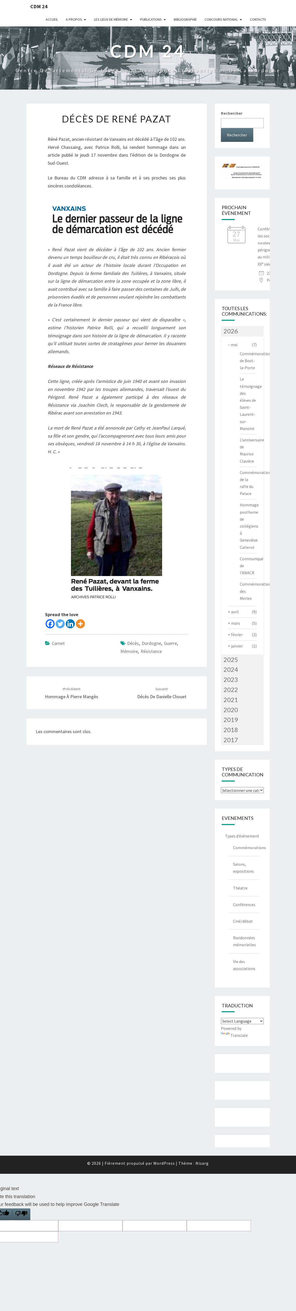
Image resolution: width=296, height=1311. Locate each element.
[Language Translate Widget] (242, 1021)
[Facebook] (50, 623)
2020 (230, 709)
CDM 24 (39, 6)
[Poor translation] (21, 1214)
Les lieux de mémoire (111, 19)
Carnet (58, 643)
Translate (234, 1035)
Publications (151, 19)
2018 (230, 729)
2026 (230, 331)
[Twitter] (60, 623)
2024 (230, 669)
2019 (230, 719)
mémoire (129, 651)
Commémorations (246, 847)
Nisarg (202, 1163)
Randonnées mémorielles (244, 941)
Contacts (258, 19)
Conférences (244, 904)
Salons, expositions (243, 868)
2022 (230, 689)
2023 (230, 679)
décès (133, 643)
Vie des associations (244, 965)
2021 (230, 699)
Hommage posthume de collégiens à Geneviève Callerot (249, 526)
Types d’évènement (242, 836)
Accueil (52, 19)
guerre (170, 643)
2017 (230, 740)
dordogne (151, 643)
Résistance (151, 651)
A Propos (74, 19)
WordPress (164, 1163)
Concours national (221, 19)
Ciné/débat (243, 921)
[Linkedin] (70, 623)
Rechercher (231, 113)
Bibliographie (185, 19)
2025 (230, 659)
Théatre (240, 888)
